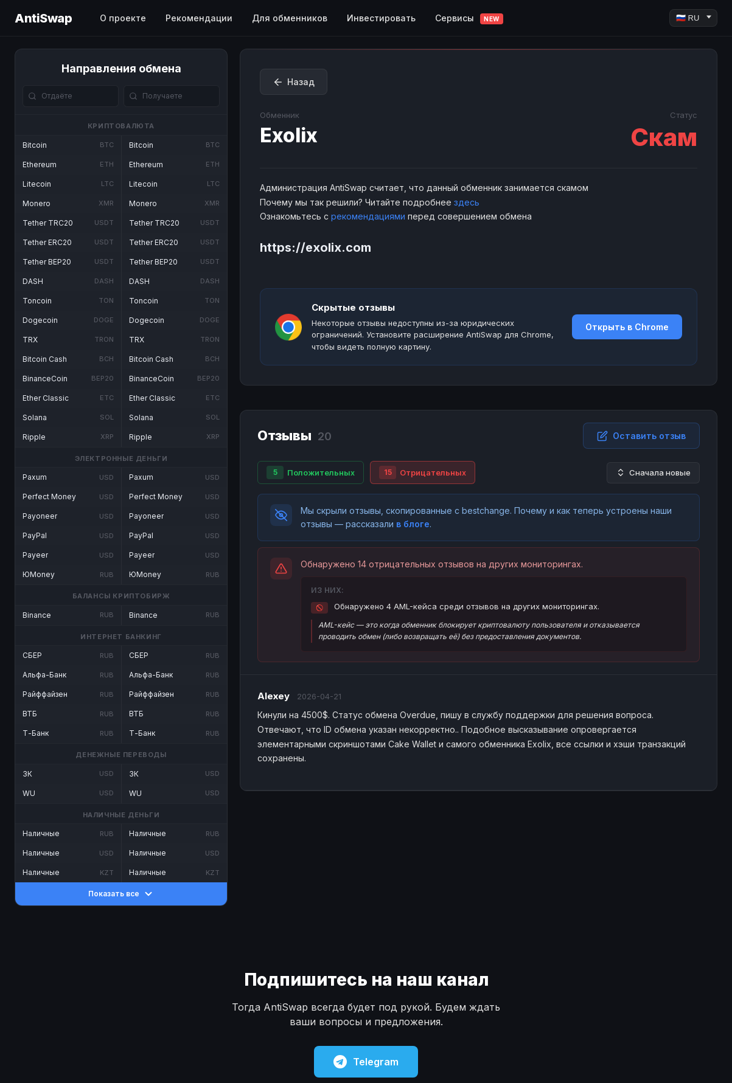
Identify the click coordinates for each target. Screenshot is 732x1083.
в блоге (413, 524)
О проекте (123, 18)
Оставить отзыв (641, 436)
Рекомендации (199, 18)
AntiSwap (43, 18)
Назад (294, 82)
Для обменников (289, 18)
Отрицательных (422, 472)
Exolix (289, 135)
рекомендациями (368, 216)
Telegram (366, 1061)
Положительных (311, 472)
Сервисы (469, 18)
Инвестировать (381, 18)
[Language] (693, 18)
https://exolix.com (315, 247)
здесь (466, 202)
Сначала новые (653, 473)
